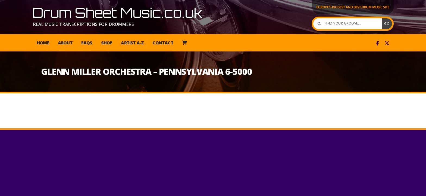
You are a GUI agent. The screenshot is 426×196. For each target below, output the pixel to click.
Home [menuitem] (43, 43)
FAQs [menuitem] (86, 43)
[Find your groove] (349, 23)
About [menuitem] (65, 43)
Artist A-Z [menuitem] (132, 43)
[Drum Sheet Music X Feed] (387, 43)
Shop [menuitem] (106, 43)
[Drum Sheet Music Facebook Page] (377, 43)
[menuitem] (184, 42)
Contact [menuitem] (162, 43)
